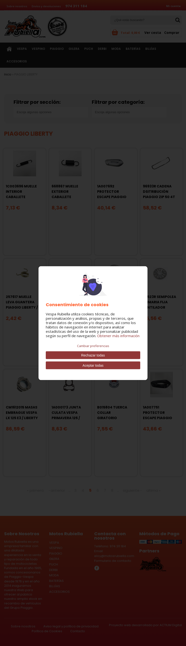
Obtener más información (118, 335)
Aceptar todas (93, 365)
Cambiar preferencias (93, 345)
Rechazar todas (93, 355)
